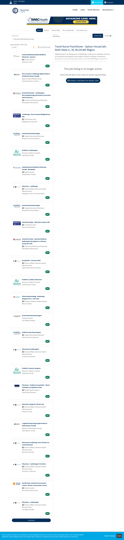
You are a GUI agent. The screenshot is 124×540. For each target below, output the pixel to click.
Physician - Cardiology (30, 186)
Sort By (14, 47)
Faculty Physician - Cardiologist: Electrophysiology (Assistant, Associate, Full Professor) (36, 95)
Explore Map (56, 30)
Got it (119, 536)
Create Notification (44, 47)
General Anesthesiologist (31, 133)
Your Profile (94, 10)
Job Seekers (97, 2)
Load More (31, 520)
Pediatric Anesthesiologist (31, 332)
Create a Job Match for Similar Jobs (83, 80)
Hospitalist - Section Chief (31, 260)
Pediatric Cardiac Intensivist (32, 279)
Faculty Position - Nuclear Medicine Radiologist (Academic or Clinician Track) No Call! (34, 241)
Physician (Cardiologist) (30, 349)
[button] (108, 36)
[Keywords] (31, 36)
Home (75, 10)
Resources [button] (107, 10)
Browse (46, 30)
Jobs (82, 10)
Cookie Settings (109, 536)
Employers (108, 2)
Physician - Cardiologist (30, 502)
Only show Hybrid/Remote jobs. (23, 39)
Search (39, 30)
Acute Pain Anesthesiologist (32, 315)
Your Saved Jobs (82, 30)
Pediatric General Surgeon (31, 368)
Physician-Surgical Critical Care (33, 404)
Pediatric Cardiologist (30, 150)
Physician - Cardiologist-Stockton (34, 464)
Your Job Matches (68, 30)
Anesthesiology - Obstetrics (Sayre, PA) (36, 222)
